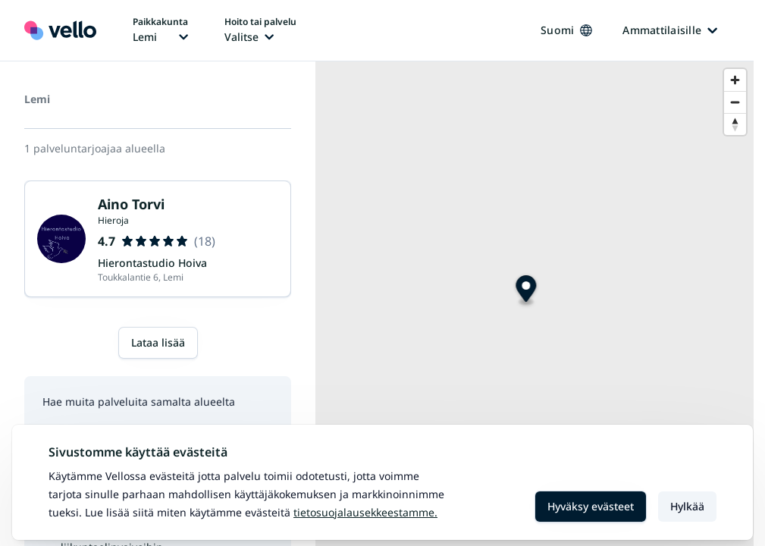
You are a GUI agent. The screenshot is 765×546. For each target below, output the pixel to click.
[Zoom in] (735, 80)
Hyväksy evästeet (590, 506)
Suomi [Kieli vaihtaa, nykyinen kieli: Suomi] (566, 30)
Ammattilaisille (669, 30)
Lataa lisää (158, 342)
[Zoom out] (735, 102)
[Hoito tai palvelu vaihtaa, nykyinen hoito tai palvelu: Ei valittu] (260, 30)
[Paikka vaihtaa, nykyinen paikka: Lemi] (160, 30)
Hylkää (687, 506)
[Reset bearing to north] (735, 124)
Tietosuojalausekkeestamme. (365, 512)
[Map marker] (526, 290)
